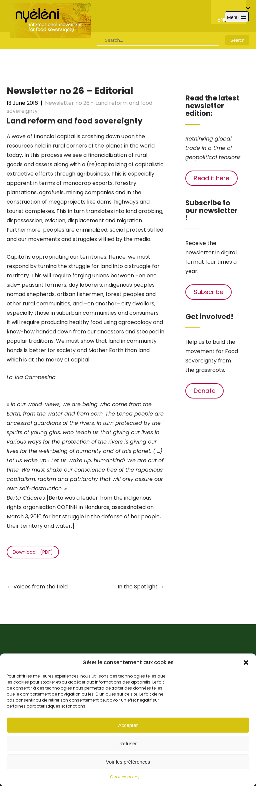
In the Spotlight (141, 586)
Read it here (211, 178)
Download (24, 552)
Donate (204, 390)
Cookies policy (125, 777)
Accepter (128, 725)
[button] (246, 662)
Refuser (128, 743)
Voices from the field (37, 586)
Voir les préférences (128, 762)
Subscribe (208, 292)
